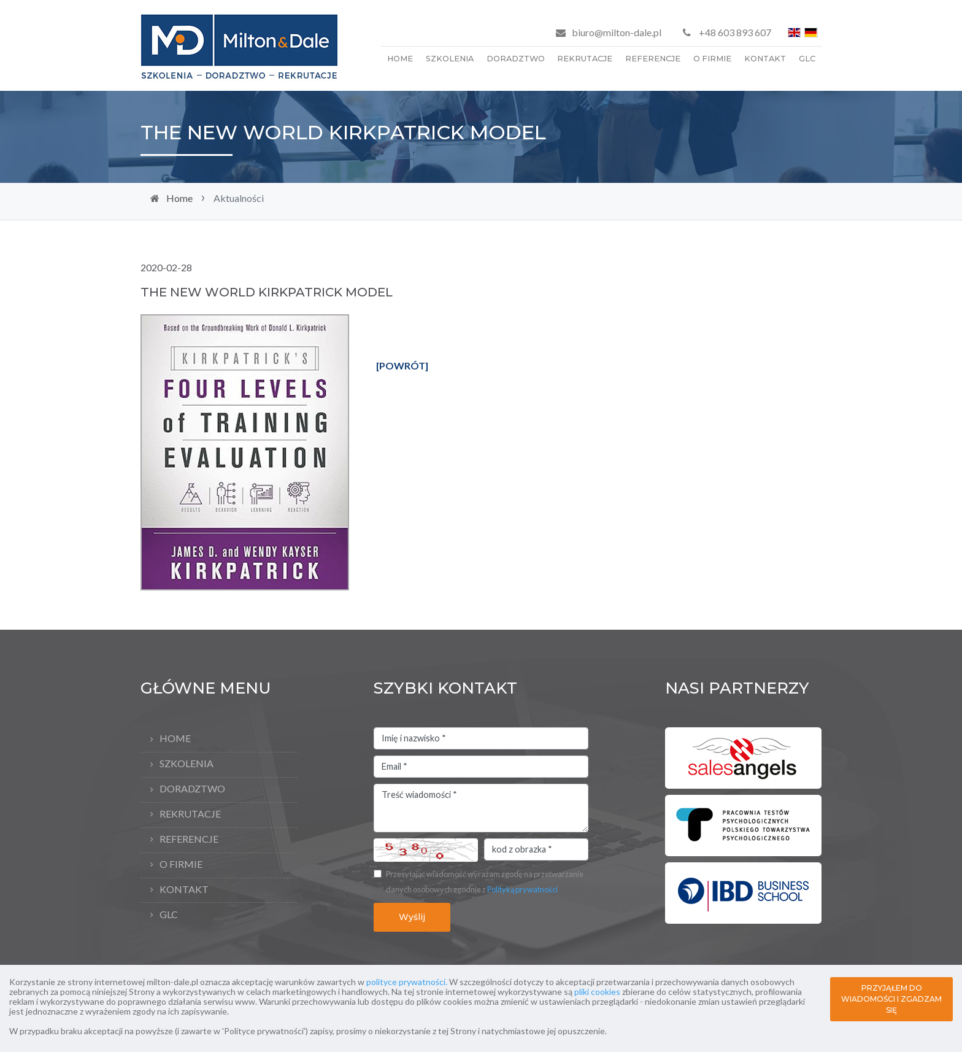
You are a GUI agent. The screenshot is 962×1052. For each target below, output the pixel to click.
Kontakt (765, 58)
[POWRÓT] (402, 365)
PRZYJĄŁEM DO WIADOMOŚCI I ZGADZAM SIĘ (891, 999)
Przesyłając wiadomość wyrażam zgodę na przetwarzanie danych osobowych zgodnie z (484, 882)
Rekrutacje (584, 58)
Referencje (652, 58)
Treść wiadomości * (481, 808)
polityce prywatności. (406, 982)
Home (400, 58)
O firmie (712, 58)
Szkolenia (450, 58)
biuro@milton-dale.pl (616, 32)
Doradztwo (516, 58)
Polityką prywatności (522, 889)
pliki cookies (597, 991)
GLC (807, 58)
